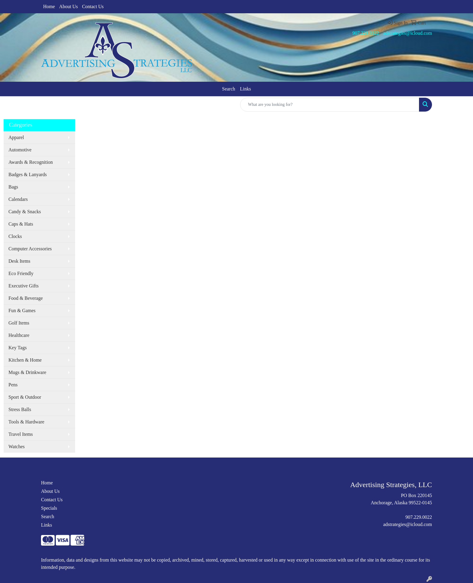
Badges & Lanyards (27, 174)
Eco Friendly (20, 273)
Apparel (16, 137)
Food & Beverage (25, 298)
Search (228, 88)
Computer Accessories (30, 248)
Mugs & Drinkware (27, 372)
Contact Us (93, 6)
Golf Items (18, 322)
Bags (13, 186)
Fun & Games (22, 310)
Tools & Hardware (26, 421)
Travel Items (20, 434)
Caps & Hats (20, 224)
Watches (16, 446)
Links (245, 88)
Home (49, 6)
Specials (49, 508)
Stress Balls (19, 409)
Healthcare (18, 335)
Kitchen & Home (25, 360)
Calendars (18, 199)
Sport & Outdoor (24, 397)
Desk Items (19, 261)
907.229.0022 (365, 33)
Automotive (19, 149)
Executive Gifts (23, 285)
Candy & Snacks (24, 211)
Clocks (15, 236)
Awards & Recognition (30, 162)
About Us (68, 6)
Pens (12, 384)
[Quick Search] (329, 105)
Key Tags (17, 347)
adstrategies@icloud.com (407, 33)
